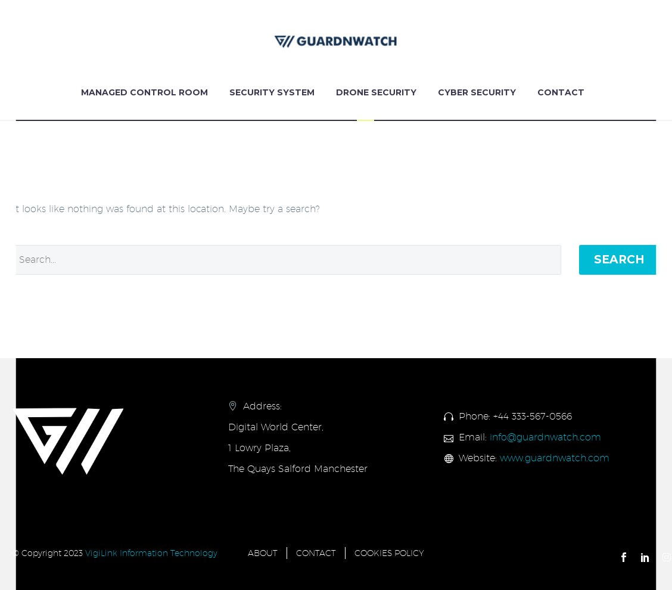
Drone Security (376, 92)
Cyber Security (477, 92)
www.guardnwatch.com (554, 458)
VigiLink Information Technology (151, 553)
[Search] (287, 260)
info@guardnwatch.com (545, 437)
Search (619, 259)
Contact (560, 92)
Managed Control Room (144, 92)
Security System (272, 92)
